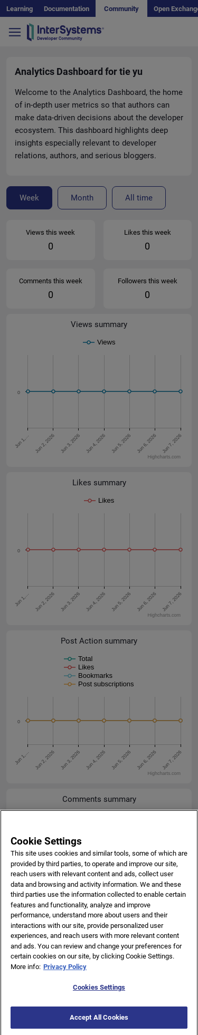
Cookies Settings (99, 993)
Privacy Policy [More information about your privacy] (65, 972)
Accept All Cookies (99, 1023)
